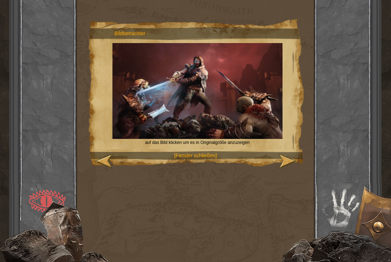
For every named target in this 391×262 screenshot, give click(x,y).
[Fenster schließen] (195, 155)
